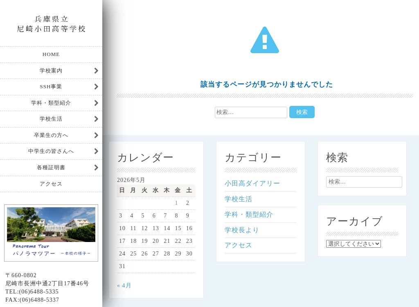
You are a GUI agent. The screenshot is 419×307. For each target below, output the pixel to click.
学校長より (242, 229)
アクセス (51, 184)
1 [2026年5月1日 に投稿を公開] (176, 203)
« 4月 (124, 285)
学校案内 (51, 70)
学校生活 (51, 119)
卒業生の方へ (51, 135)
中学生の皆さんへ (51, 151)
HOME (51, 54)
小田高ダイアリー (252, 183)
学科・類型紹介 (51, 103)
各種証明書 (51, 167)
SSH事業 (51, 86)
